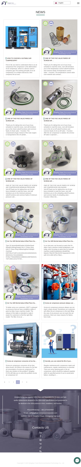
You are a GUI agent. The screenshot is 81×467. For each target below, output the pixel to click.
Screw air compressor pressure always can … (60, 303)
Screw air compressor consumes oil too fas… (22, 361)
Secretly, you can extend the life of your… (58, 361)
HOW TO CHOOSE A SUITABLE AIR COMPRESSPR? (18, 59)
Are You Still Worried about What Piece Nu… (21, 241)
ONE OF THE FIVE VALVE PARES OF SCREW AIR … (57, 59)
